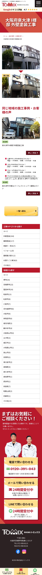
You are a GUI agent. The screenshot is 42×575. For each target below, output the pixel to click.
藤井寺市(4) (7, 328)
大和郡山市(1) (8, 347)
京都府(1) (7, 396)
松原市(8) (7, 299)
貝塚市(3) (7, 357)
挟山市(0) (7, 352)
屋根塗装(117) (8, 241)
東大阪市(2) (7, 362)
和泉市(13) (7, 294)
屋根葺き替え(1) (9, 255)
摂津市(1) (7, 381)
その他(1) (7, 265)
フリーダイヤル (7, 572)
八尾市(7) (7, 304)
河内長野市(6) (8, 309)
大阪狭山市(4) (8, 333)
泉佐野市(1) (7, 376)
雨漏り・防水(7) (9, 246)
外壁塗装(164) (8, 236)
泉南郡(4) (7, 367)
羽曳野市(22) (8, 284)
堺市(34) (6, 280)
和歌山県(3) (7, 391)
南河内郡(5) (7, 323)
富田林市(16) (8, 289)
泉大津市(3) (7, 372)
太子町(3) (7, 338)
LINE (35, 573)
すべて (5, 231)
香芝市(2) (7, 342)
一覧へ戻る (21, 211)
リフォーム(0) (8, 250)
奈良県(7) (7, 386)
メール (21, 572)
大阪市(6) (7, 313)
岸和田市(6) (7, 318)
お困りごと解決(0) (10, 260)
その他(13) (7, 401)
